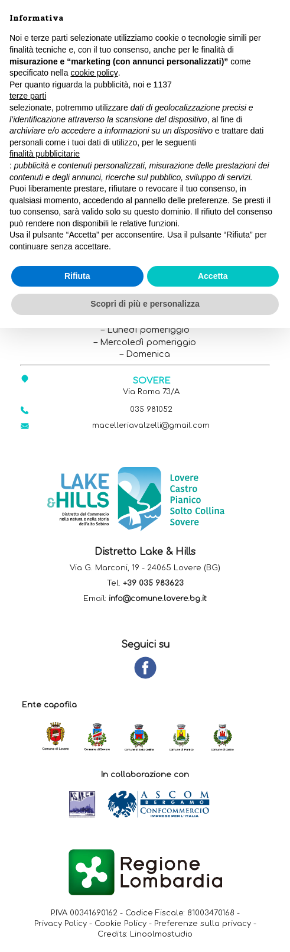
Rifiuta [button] (77, 276)
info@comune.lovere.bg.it (158, 599)
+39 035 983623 (153, 584)
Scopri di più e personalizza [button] (144, 303)
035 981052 (151, 410)
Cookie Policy (120, 924)
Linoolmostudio (161, 935)
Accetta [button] (213, 276)
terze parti (27, 95)
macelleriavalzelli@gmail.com (151, 426)
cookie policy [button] (94, 72)
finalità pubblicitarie (44, 153)
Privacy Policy (60, 924)
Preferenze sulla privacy (202, 924)
